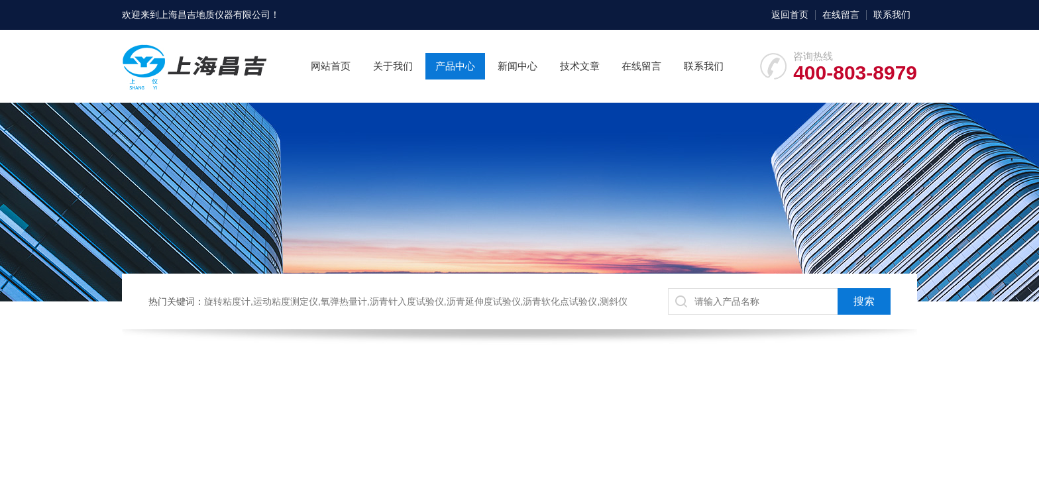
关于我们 (393, 66)
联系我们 (891, 14)
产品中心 (455, 66)
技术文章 (580, 66)
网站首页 (331, 66)
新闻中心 (517, 66)
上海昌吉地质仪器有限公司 (214, 14)
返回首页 (789, 14)
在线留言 (840, 14)
